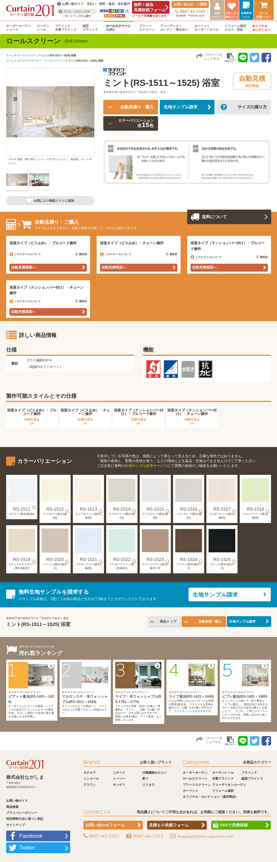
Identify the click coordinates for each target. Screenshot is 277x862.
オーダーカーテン (195, 772)
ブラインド (249, 772)
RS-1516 (188, 509)
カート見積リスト (263, 15)
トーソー (119, 779)
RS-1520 (55, 559)
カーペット (190, 791)
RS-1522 (121, 559)
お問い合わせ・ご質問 (190, 4)
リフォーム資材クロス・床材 (235, 27)
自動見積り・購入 (136, 107)
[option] (50, 118)
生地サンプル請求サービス (146, 466)
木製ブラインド (223, 779)
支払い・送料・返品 (101, 4)
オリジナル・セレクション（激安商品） (210, 797)
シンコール (91, 779)
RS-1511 (21, 509)
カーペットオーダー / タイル (206, 27)
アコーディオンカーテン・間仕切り (174, 27)
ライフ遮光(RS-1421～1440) (191, 697)
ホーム (10, 55)
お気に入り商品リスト (231, 15)
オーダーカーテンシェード (18, 27)
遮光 (163, 92)
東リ (145, 779)
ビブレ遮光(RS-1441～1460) (244, 697)
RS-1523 (155, 559)
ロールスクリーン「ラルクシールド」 (137, 92)
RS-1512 (55, 509)
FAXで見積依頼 (234, 825)
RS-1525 (222, 559)
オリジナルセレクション (261, 27)
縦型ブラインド (90, 27)
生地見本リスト (246, 15)
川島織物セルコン (154, 772)
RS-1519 (21, 559)
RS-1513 (88, 509)
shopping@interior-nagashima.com (205, 836)
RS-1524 (188, 559)
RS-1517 (222, 509)
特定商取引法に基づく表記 (24, 819)
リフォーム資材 (223, 791)
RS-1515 (155, 509)
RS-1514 (121, 509)
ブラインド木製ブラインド (66, 27)
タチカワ (22, 60)
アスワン (89, 784)
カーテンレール (43, 27)
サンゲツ (119, 784)
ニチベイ (119, 772)
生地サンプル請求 (182, 107)
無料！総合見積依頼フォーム (150, 7)
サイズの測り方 (251, 107)
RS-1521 (88, 559)
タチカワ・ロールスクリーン (48, 60)
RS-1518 (255, 509)
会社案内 (124, 4)
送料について (216, 217)
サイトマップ (15, 825)
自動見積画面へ (23, 267)
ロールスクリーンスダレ (118, 27)
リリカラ (148, 784)
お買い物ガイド (17, 801)
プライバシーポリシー (21, 813)
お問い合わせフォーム (105, 825)
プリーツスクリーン (147, 27)
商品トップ (167, 621)
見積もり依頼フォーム (169, 825)
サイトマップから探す (77, 16)
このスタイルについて (25, 254)
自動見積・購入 (209, 621)
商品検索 (12, 807)
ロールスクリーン (27, 55)
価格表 (81, 254)
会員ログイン (217, 15)
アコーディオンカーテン (229, 784)
